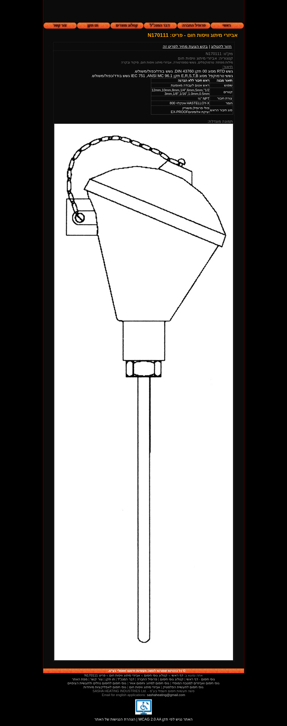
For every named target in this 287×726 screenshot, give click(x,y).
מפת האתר (79, 679)
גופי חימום (208, 679)
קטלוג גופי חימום (172, 679)
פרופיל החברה (147, 679)
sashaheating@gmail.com (166, 695)
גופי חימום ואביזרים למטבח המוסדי (196, 683)
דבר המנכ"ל (126, 679)
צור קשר (96, 679)
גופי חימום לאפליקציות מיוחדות (104, 687)
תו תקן (110, 679)
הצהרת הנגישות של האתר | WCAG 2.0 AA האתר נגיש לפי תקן (143, 717)
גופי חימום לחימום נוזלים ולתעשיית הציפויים (96, 683)
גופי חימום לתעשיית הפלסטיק (183, 687)
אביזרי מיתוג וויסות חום (144, 687)
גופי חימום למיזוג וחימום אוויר (149, 683)
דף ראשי (192, 679)
